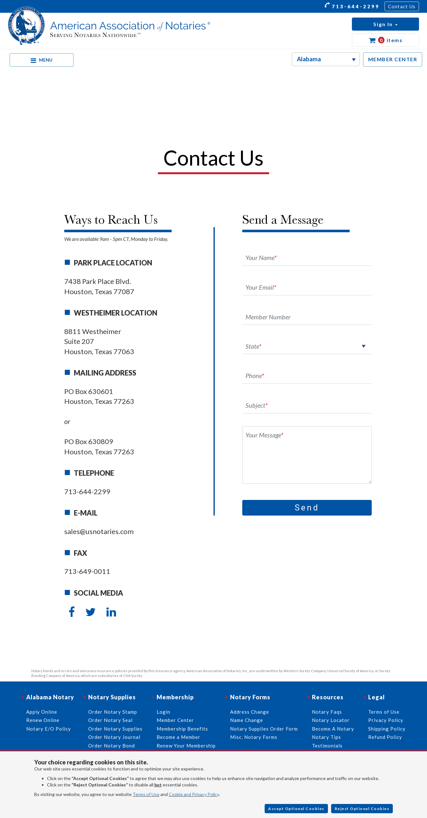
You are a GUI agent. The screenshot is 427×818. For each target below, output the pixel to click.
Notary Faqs (327, 712)
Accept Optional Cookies (296, 808)
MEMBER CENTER (392, 59)
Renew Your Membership (186, 745)
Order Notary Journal (114, 737)
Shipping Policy (387, 729)
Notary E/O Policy (48, 729)
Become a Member (178, 737)
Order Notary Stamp (112, 712)
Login (163, 712)
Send (307, 507)
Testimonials (327, 745)
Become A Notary (333, 729)
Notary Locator (331, 720)
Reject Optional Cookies (362, 808)
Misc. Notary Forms (253, 737)
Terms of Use (146, 794)
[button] (385, 24)
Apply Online (41, 712)
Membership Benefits (182, 729)
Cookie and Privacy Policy (194, 794)
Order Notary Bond (111, 745)
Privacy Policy (385, 720)
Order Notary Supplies (115, 729)
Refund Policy (385, 737)
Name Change (246, 720)
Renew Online (42, 720)
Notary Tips (326, 737)
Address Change (249, 712)
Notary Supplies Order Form (264, 729)
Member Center (175, 720)
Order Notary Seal (110, 720)
